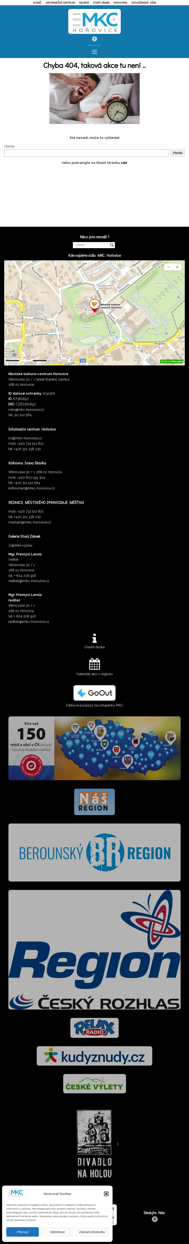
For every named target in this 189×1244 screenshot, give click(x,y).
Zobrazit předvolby (92, 1232)
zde (124, 163)
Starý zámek (101, 2)
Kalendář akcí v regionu (94, 674)
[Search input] (92, 245)
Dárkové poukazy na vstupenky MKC (94, 705)
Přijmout (22, 1232)
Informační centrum (60, 2)
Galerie (84, 2)
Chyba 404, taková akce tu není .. (94, 65)
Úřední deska (94, 647)
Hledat (9, 146)
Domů (37, 2)
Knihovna (120, 2)
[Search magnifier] (112, 245)
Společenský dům (143, 2)
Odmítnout (57, 1232)
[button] (106, 1194)
